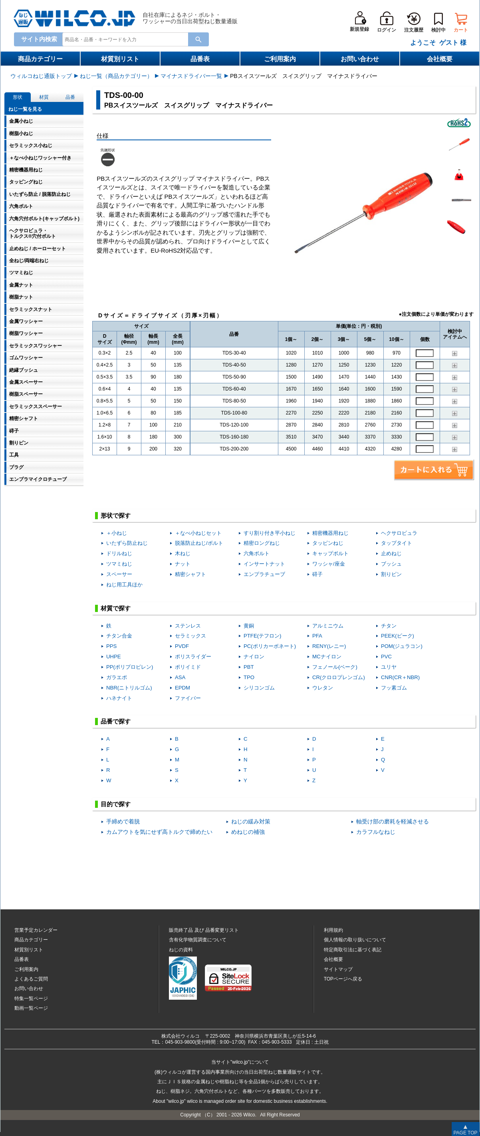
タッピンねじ (327, 543)
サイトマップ (338, 969)
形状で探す (116, 515)
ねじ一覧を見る (25, 109)
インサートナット (264, 564)
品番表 (200, 59)
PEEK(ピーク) (397, 636)
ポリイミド (188, 667)
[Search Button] (198, 39)
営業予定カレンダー (36, 930)
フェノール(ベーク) (334, 667)
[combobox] (126, 39)
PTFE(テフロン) (263, 636)
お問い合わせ (360, 59)
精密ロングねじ (262, 543)
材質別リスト (120, 59)
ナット (182, 564)
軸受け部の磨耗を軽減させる (392, 822)
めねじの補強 (248, 832)
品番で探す (116, 721)
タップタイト (396, 543)
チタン (389, 626)
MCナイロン (326, 657)
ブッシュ (391, 564)
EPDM (182, 688)
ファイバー (188, 698)
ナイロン (254, 657)
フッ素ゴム (394, 688)
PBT (249, 667)
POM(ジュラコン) (401, 646)
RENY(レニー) (329, 646)
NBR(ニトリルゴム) (129, 688)
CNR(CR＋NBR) (400, 677)
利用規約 (333, 930)
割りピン (391, 574)
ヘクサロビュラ (399, 533)
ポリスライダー (193, 657)
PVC (386, 657)
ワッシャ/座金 (328, 564)
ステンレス (188, 626)
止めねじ (391, 553)
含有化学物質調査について (197, 940)
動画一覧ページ (31, 1008)
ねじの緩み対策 (250, 822)
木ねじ (182, 553)
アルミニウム (327, 626)
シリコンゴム (259, 688)
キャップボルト (330, 553)
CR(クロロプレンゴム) (338, 677)
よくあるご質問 (31, 979)
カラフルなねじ (375, 832)
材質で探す (116, 608)
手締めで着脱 (123, 822)
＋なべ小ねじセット (198, 533)
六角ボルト (257, 553)
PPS (111, 646)
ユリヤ (389, 667)
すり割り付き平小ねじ (270, 533)
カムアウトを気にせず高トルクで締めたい (159, 832)
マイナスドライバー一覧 (191, 76)
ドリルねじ (119, 553)
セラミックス (190, 636)
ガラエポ (116, 677)
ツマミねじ (119, 564)
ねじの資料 (181, 950)
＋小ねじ (116, 533)
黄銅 (249, 626)
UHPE (113, 657)
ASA (180, 677)
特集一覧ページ (31, 998)
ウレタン (322, 688)
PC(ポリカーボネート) (270, 646)
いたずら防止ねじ (127, 543)
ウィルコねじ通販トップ (41, 76)
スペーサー (119, 574)
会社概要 (439, 59)
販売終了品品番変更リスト (204, 930)
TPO (249, 677)
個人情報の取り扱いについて (355, 940)
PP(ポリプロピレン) (129, 667)
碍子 (317, 574)
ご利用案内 (280, 59)
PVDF (182, 646)
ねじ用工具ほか (124, 585)
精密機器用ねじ (330, 533)
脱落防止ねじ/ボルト (199, 543)
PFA (317, 636)
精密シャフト (190, 574)
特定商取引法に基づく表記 (352, 950)
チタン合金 (119, 636)
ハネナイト (119, 698)
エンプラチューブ (264, 574)
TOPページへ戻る (343, 979)
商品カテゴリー (40, 59)
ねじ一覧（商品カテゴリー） (116, 76)
